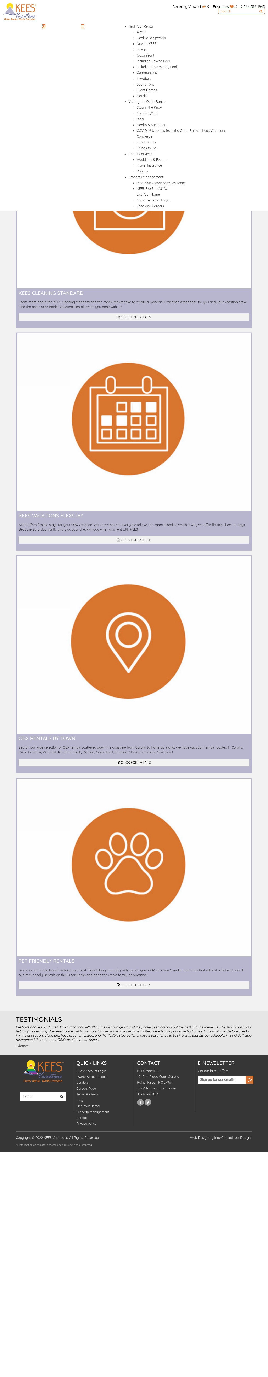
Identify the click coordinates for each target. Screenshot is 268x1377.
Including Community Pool (157, 67)
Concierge (144, 136)
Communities (147, 73)
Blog (140, 119)
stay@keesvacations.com (156, 1088)
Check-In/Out (147, 113)
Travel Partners (87, 1094)
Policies (142, 171)
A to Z (141, 32)
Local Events (146, 142)
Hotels (141, 96)
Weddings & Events (151, 160)
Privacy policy (86, 1123)
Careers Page (86, 1088)
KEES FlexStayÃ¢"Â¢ (152, 189)
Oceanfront (145, 55)
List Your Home (148, 194)
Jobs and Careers (150, 206)
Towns (141, 49)
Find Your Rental (140, 26)
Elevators (144, 78)
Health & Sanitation (151, 125)
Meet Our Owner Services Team (161, 183)
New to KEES (146, 44)
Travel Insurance (149, 165)
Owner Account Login (153, 200)
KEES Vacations (19, 11)
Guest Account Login (91, 1071)
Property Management (145, 177)
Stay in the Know (149, 107)
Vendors (83, 1082)
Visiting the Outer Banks (146, 102)
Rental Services (140, 154)
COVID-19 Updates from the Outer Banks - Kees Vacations (181, 131)
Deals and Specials (151, 38)
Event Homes (147, 90)
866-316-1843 (253, 6)
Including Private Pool (153, 61)
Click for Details (134, 317)
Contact (82, 1118)
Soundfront (145, 84)
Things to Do (146, 148)
